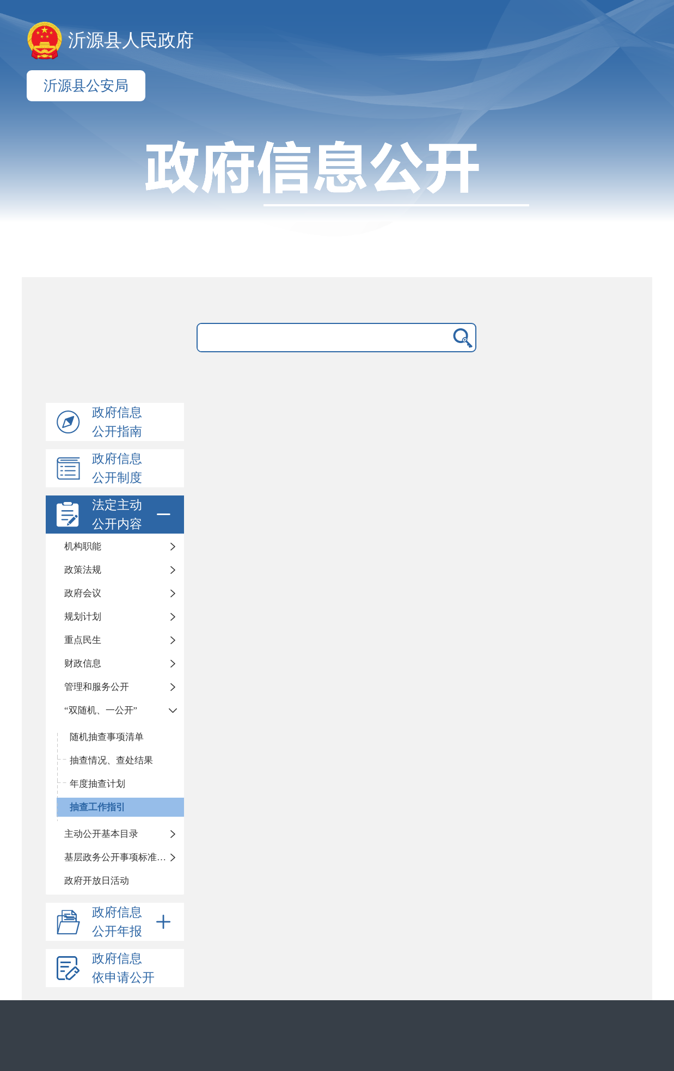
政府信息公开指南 (117, 422)
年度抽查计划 (97, 784)
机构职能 (82, 546)
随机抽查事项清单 (107, 737)
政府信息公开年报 (133, 921)
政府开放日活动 (96, 881)
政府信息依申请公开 (123, 968)
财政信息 (82, 663)
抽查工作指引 (97, 807)
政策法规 (82, 570)
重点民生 (82, 640)
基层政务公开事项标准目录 (119, 857)
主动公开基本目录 (101, 834)
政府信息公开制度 (117, 468)
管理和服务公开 (96, 687)
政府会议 (82, 593)
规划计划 (82, 616)
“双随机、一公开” (100, 710)
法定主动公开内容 (133, 514)
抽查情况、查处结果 (111, 760)
